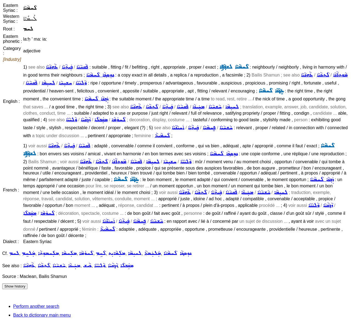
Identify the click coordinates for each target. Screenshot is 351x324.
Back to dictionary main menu (42, 315)
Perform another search (36, 306)
